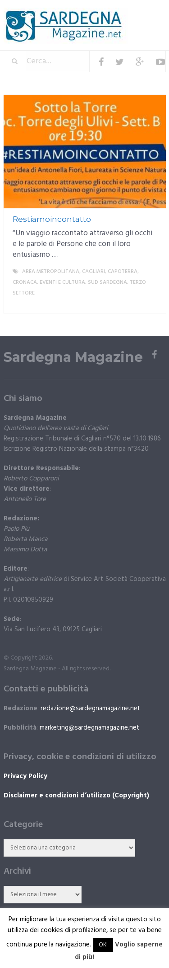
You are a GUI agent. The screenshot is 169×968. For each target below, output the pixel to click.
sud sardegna (107, 282)
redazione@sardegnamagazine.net (91, 708)
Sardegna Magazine (73, 357)
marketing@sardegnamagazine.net (90, 727)
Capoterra (122, 271)
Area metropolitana (50, 271)
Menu (138, 13)
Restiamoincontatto (52, 219)
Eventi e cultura (62, 282)
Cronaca (25, 282)
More (151, 303)
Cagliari (93, 271)
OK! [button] (103, 945)
